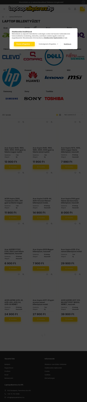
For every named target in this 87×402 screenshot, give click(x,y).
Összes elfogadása (23, 44)
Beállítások (67, 44)
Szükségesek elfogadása (47, 44)
